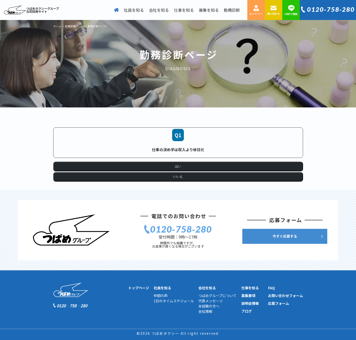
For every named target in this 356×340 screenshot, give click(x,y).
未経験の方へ (208, 306)
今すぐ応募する (285, 236)
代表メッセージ (210, 300)
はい (178, 166)
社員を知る (134, 10)
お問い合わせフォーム (285, 295)
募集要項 (248, 295)
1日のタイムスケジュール (174, 300)
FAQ (271, 287)
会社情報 (205, 311)
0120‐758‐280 (331, 9)
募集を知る (209, 10)
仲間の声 (161, 295)
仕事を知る (184, 10)
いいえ (178, 176)
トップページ (138, 287)
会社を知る (159, 10)
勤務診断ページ (74, 26)
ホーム (57, 26)
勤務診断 (232, 10)
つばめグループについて (217, 295)
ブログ (246, 311)
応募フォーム (278, 303)
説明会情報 (250, 303)
